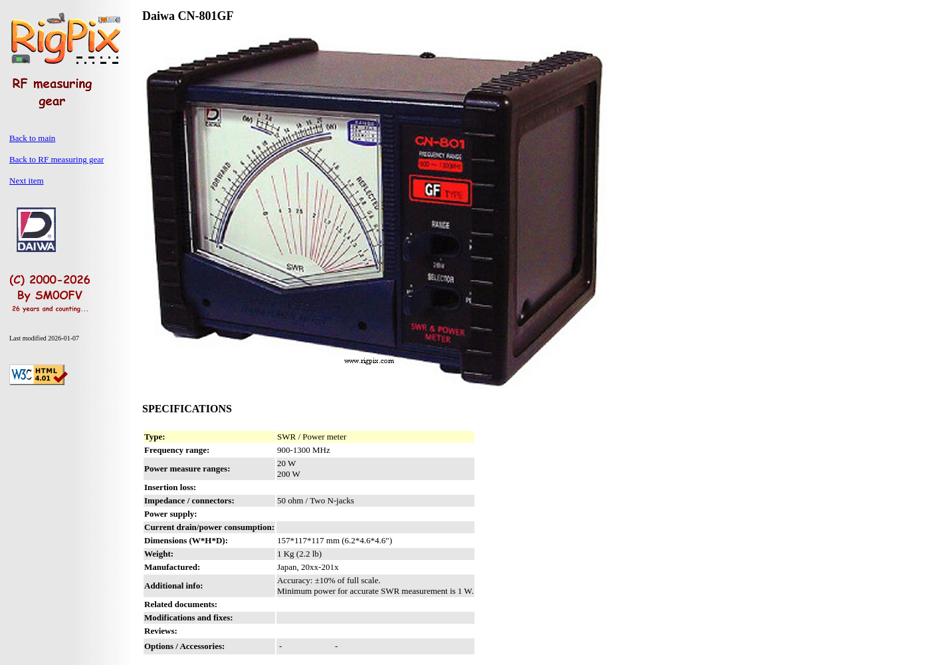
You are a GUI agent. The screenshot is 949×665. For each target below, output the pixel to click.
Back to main (32, 138)
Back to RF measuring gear (56, 159)
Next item (26, 181)
